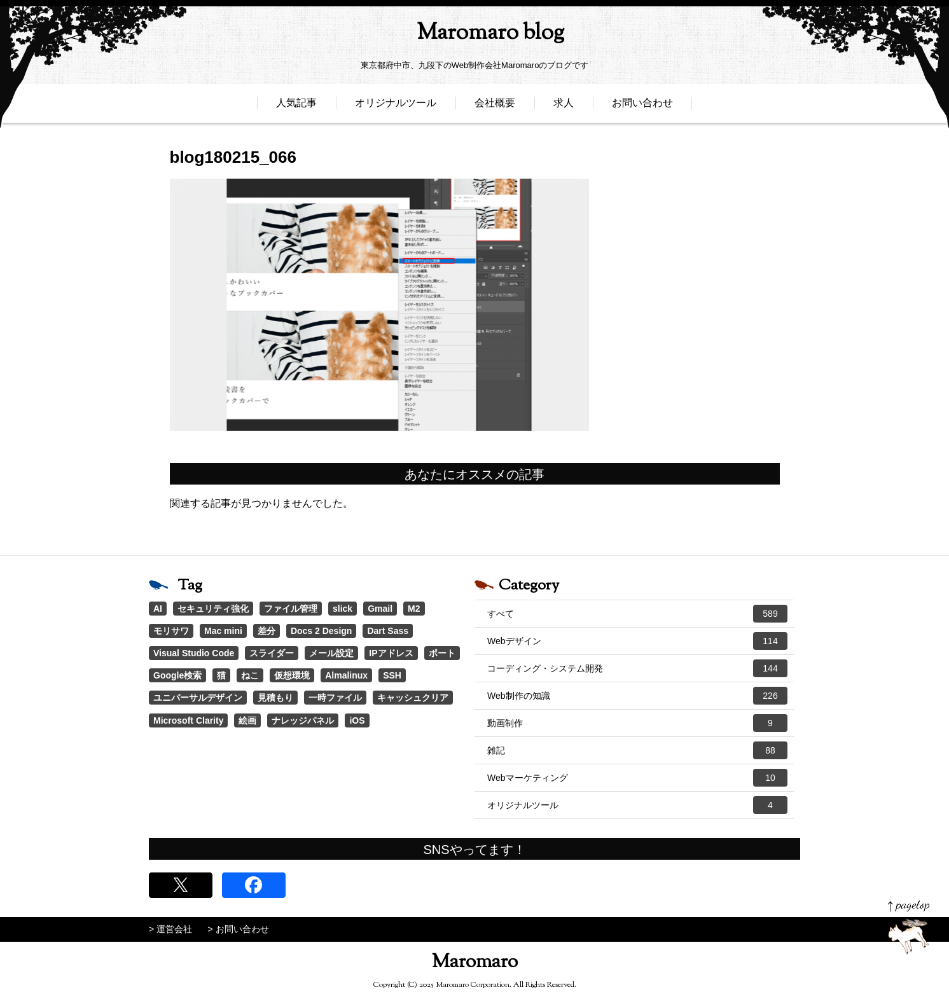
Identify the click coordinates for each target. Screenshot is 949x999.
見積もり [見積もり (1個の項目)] (275, 697)
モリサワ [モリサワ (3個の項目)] (171, 631)
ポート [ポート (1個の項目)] (442, 653)
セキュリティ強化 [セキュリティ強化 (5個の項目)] (213, 608)
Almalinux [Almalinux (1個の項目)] (346, 675)
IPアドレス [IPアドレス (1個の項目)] (391, 653)
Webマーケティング (637, 778)
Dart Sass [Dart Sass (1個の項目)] (387, 631)
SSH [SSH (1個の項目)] (392, 675)
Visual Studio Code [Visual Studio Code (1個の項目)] (193, 653)
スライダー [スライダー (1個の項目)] (271, 653)
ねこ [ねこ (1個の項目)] (250, 675)
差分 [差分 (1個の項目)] (266, 631)
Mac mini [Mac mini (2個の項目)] (223, 631)
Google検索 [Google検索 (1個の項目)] (177, 675)
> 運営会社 (170, 929)
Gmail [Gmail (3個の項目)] (380, 608)
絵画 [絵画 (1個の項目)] (247, 720)
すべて (637, 614)
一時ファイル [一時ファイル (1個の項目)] (335, 697)
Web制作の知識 (637, 696)
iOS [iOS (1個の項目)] (356, 720)
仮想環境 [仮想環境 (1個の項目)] (292, 675)
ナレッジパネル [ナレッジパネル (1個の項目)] (303, 720)
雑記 (637, 750)
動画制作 (637, 723)
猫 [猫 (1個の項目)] (221, 675)
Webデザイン (637, 641)
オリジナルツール (395, 106)
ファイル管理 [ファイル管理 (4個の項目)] (290, 608)
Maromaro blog (474, 35)
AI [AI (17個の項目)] (157, 608)
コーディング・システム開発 (637, 668)
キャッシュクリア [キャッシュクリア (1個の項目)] (412, 697)
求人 (563, 106)
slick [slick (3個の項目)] (342, 608)
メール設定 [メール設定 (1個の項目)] (331, 653)
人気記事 (296, 106)
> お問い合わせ (238, 929)
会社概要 (494, 106)
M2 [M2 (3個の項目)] (414, 608)
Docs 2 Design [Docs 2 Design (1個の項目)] (321, 631)
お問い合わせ (642, 106)
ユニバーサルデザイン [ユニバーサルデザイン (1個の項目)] (197, 697)
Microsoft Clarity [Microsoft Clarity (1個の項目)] (188, 720)
